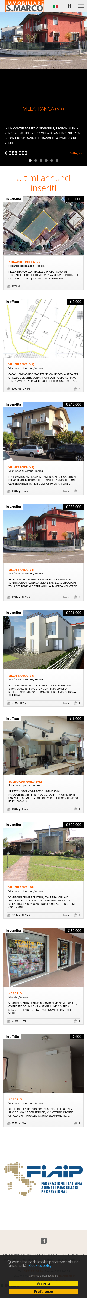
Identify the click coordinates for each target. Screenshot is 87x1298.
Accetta (43, 1283)
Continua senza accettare (43, 1275)
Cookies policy (40, 1265)
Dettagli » (76, 153)
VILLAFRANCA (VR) (21, 364)
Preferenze (43, 1291)
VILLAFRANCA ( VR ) (21, 887)
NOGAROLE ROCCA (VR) (24, 262)
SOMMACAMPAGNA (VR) (25, 781)
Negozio (15, 993)
